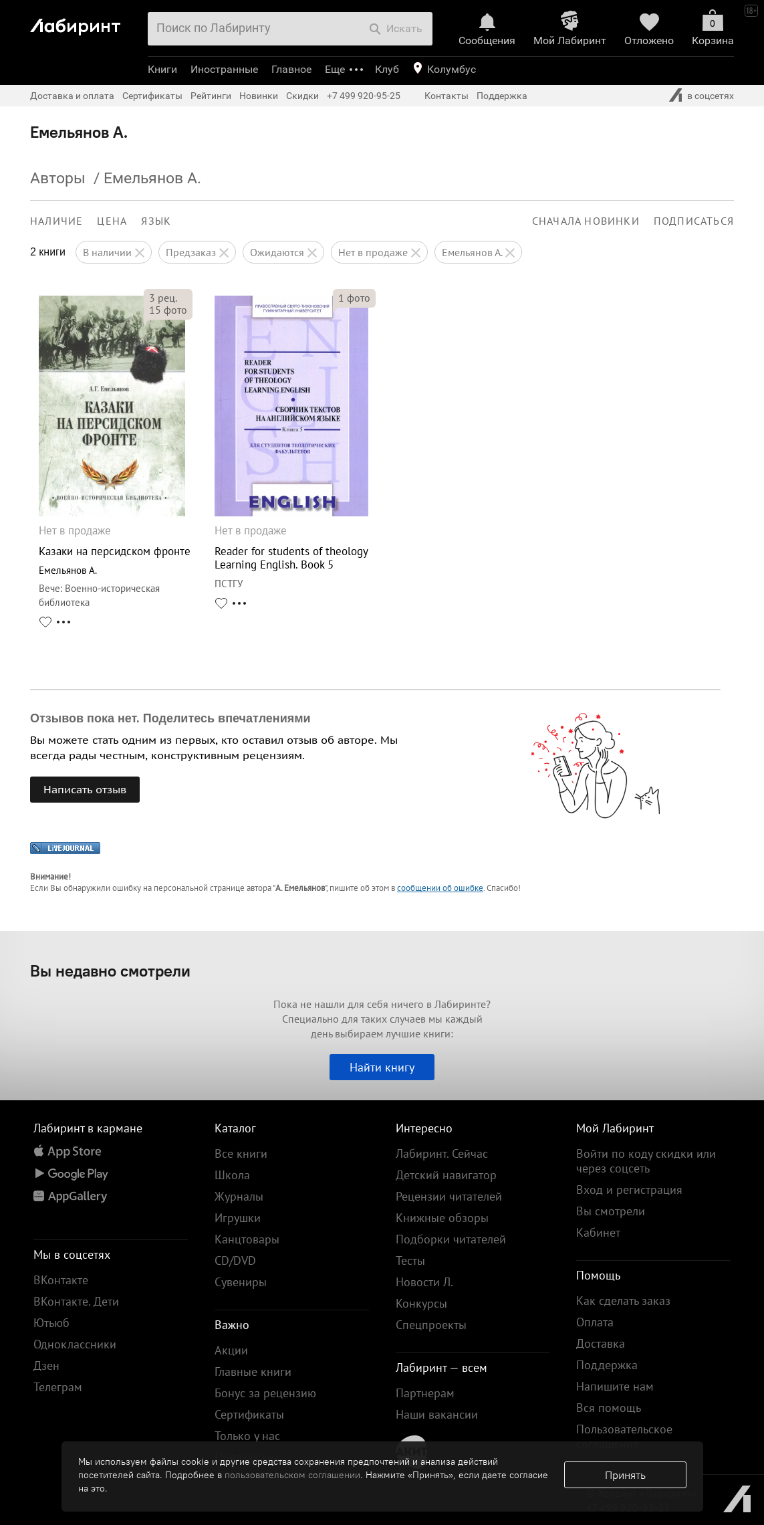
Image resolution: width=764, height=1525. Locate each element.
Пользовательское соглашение (624, 1436)
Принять (625, 1475)
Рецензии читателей (449, 1196)
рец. (163, 298)
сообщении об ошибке (440, 888)
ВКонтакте (60, 1280)
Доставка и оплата (72, 95)
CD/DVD (235, 1260)
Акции (231, 1350)
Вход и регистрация (629, 1189)
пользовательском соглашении (292, 1475)
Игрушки (238, 1217)
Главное (291, 69)
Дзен (46, 1365)
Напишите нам (615, 1386)
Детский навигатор (446, 1175)
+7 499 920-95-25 (363, 95)
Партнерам (425, 1393)
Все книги (241, 1153)
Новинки (258, 95)
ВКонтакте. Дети (76, 1301)
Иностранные (224, 69)
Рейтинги (210, 95)
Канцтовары (247, 1239)
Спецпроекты (431, 1324)
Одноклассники (74, 1344)
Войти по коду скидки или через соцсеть (646, 1161)
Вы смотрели (610, 1211)
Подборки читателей (451, 1239)
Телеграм (57, 1387)
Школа (232, 1175)
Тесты (410, 1260)
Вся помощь (608, 1407)
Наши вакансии (437, 1414)
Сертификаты (152, 95)
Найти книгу (382, 1067)
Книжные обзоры (442, 1217)
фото (168, 310)
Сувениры (241, 1282)
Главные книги (253, 1371)
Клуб (387, 69)
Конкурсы (421, 1303)
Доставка (600, 1343)
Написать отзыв (84, 789)
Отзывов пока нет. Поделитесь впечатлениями (170, 718)
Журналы (239, 1196)
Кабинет (598, 1232)
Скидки (302, 95)
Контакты (446, 95)
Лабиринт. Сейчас (442, 1153)
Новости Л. (424, 1282)
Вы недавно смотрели (110, 970)
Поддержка (502, 95)
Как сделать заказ (623, 1300)
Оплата (595, 1322)
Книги (162, 69)
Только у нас (247, 1435)
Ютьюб (51, 1322)
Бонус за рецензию (265, 1393)
